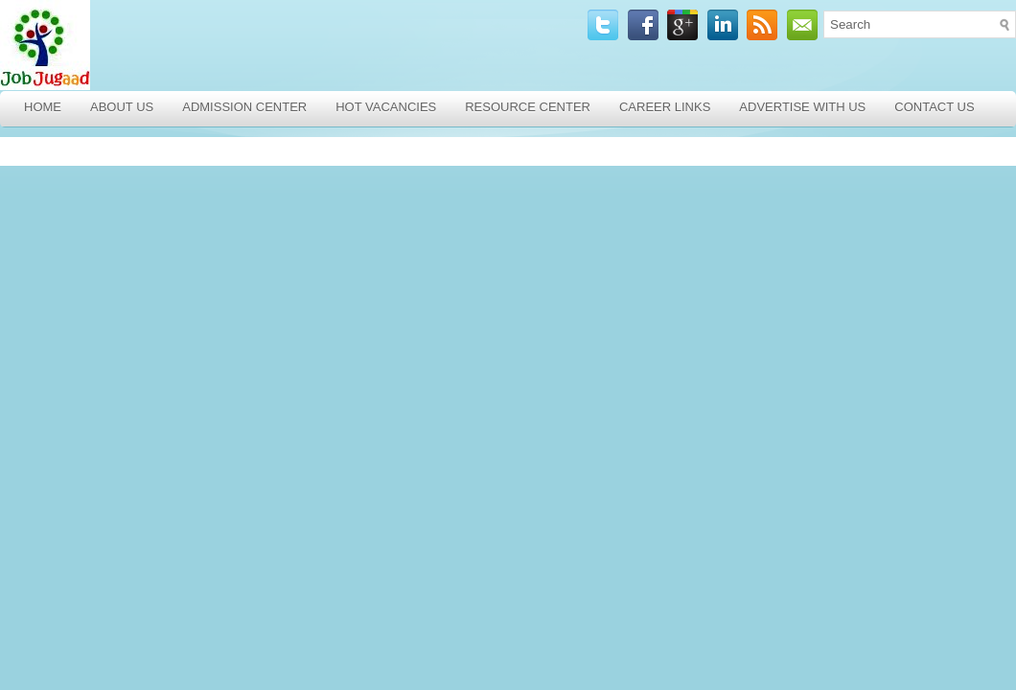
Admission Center (244, 107)
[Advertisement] (139, 271)
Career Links (664, 107)
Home (42, 107)
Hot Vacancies (385, 107)
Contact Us (934, 107)
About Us (121, 107)
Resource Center (527, 107)
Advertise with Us (802, 107)
